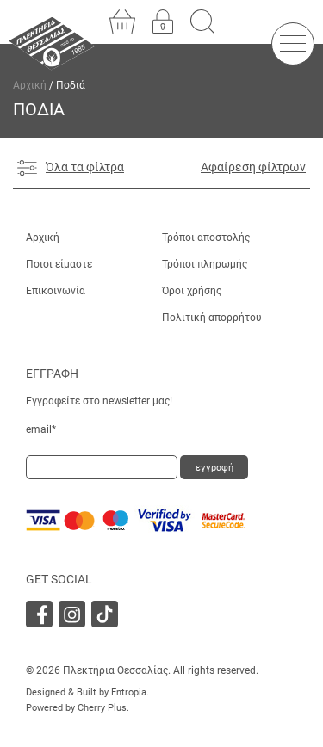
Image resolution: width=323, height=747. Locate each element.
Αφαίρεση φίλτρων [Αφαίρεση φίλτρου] (253, 167)
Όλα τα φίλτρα (70, 168)
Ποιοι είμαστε (59, 264)
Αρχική (30, 85)
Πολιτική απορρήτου (212, 318)
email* (41, 429)
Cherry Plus (102, 707)
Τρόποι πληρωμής (204, 264)
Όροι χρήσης (191, 291)
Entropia (128, 692)
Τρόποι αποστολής (206, 238)
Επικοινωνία (55, 291)
